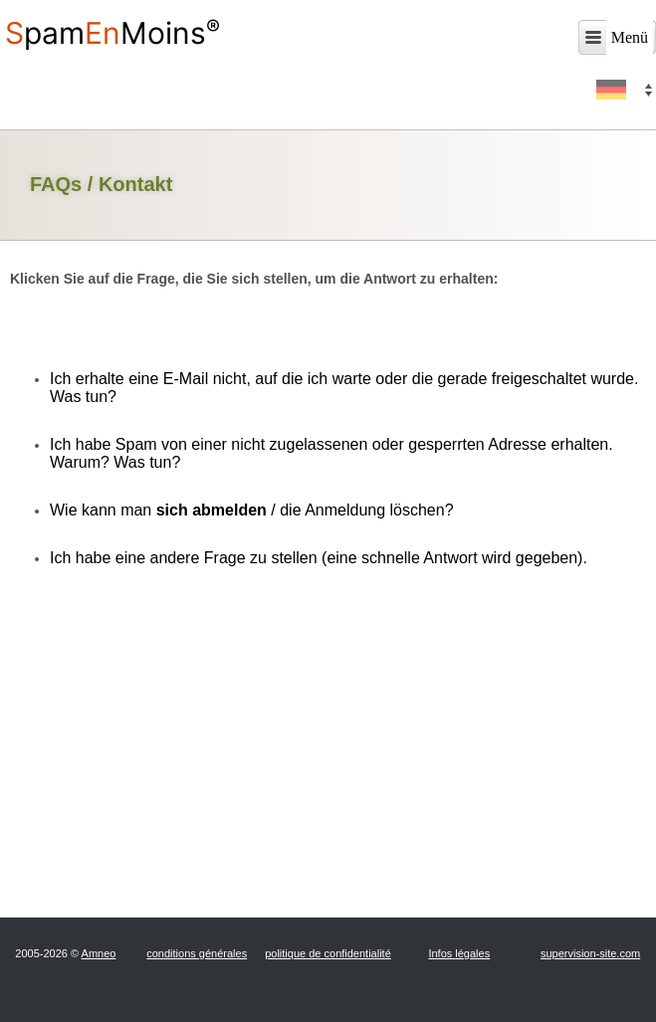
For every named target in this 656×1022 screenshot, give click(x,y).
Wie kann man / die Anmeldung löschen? (252, 510)
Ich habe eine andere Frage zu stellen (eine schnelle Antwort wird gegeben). (318, 557)
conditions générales (196, 953)
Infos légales (459, 953)
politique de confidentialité (328, 953)
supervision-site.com (590, 953)
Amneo (99, 953)
